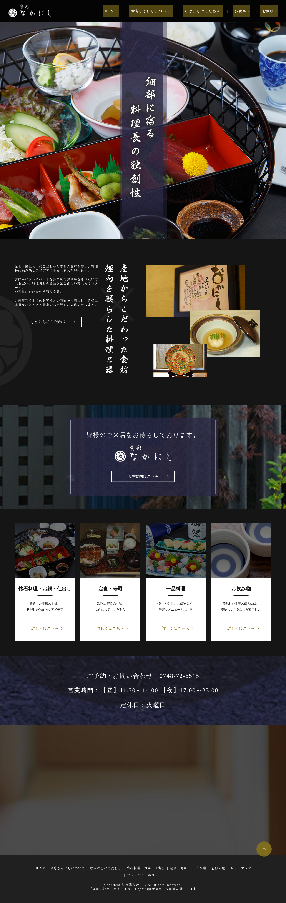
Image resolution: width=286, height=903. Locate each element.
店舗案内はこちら (143, 476)
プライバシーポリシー (144, 875)
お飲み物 (219, 868)
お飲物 (268, 11)
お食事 (243, 11)
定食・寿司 (178, 868)
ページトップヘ (264, 849)
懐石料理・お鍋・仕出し (146, 868)
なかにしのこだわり (209, 11)
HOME (127, 11)
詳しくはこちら (45, 628)
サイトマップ (241, 868)
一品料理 (199, 868)
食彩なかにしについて (162, 11)
